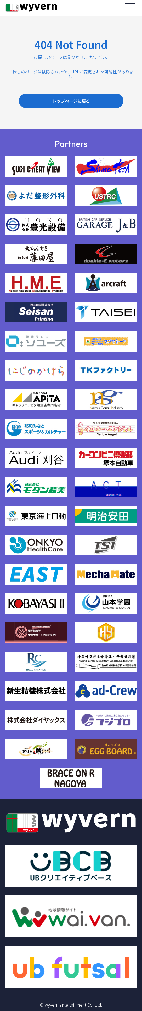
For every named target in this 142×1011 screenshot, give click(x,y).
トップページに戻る (71, 101)
